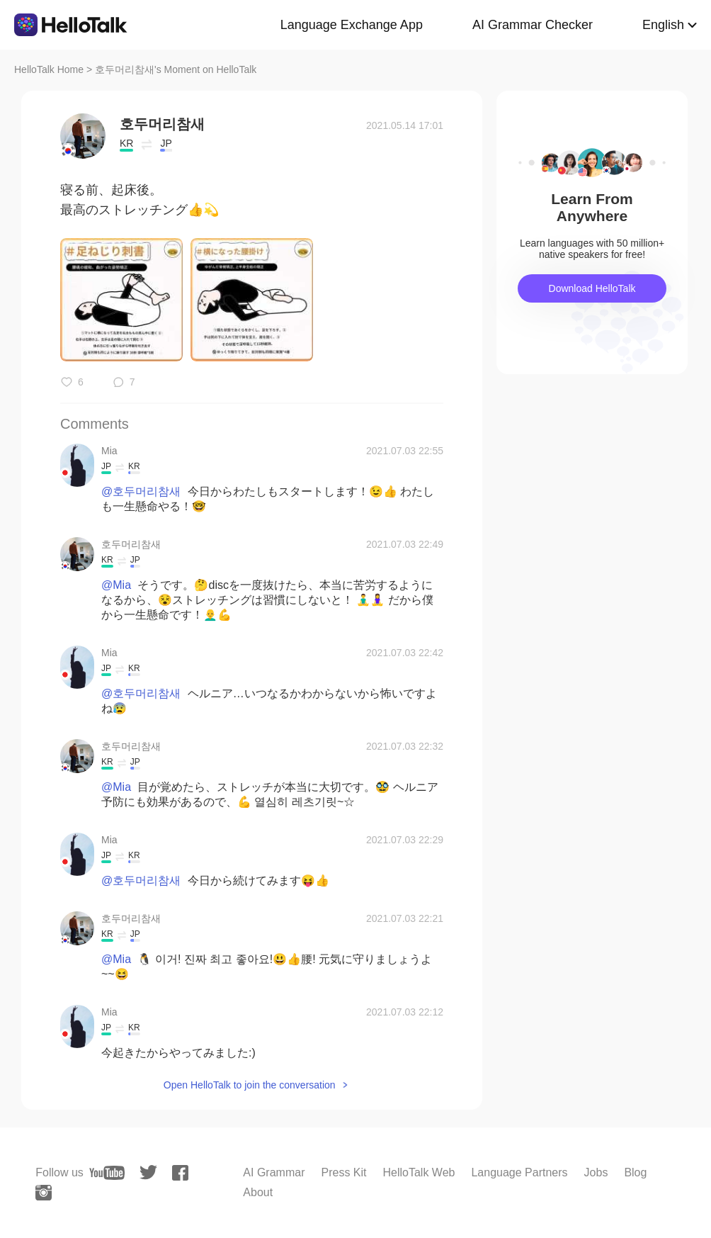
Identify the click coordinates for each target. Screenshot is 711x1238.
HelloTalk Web (419, 1172)
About (258, 1192)
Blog (635, 1172)
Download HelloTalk (592, 288)
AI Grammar (274, 1172)
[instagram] (43, 1192)
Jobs (596, 1172)
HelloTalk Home (49, 69)
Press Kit (343, 1172)
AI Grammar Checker (532, 25)
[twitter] (148, 1172)
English (663, 25)
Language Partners (519, 1172)
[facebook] (180, 1173)
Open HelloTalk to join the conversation (250, 1085)
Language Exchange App (351, 25)
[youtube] (107, 1173)
